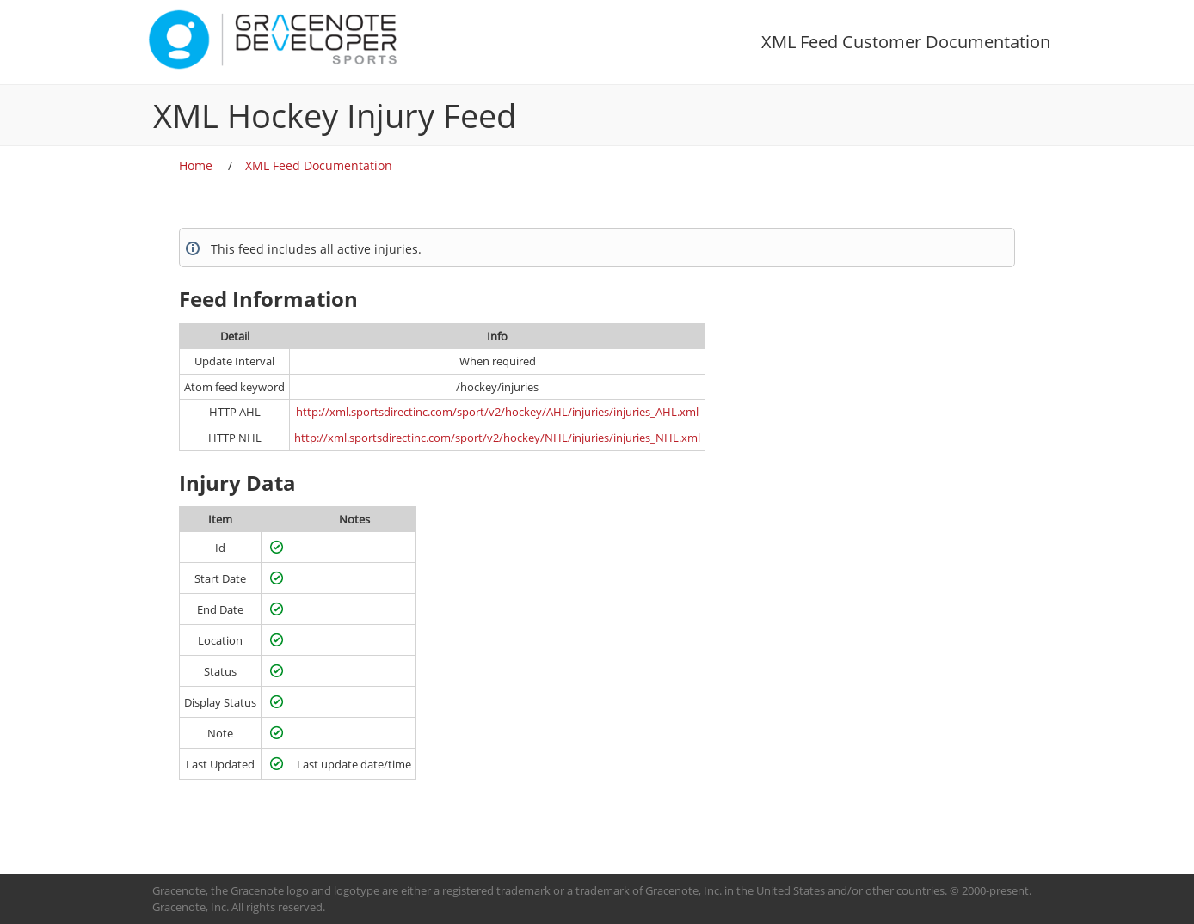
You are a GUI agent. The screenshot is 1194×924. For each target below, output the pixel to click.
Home (195, 165)
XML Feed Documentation (318, 165)
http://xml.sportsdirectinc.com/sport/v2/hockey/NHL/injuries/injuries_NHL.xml (497, 437)
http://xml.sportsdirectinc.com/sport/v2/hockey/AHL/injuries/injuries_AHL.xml (497, 411)
